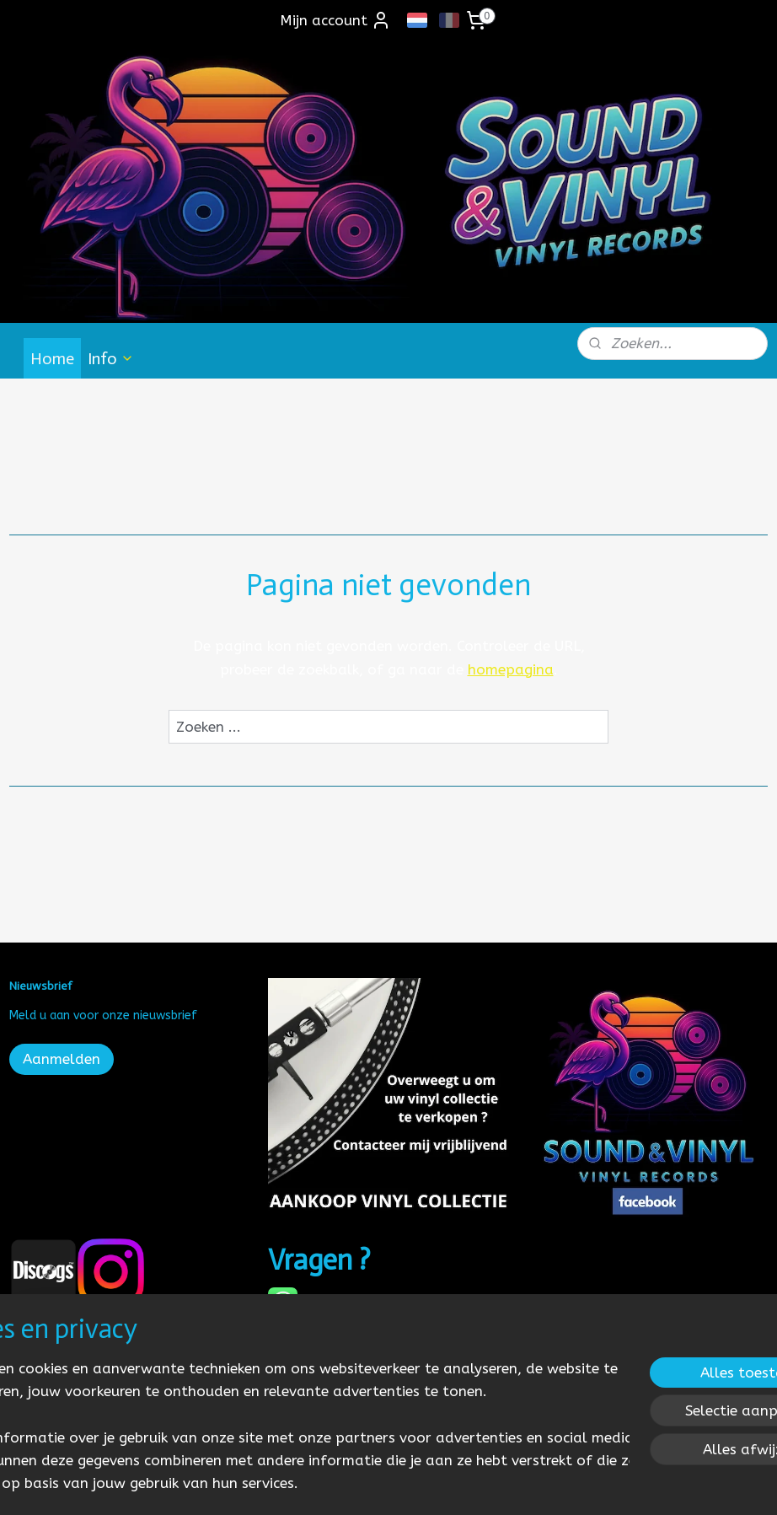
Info (111, 358)
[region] (277, 1413)
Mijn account (335, 20)
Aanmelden (61, 1058)
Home (52, 358)
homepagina (511, 669)
